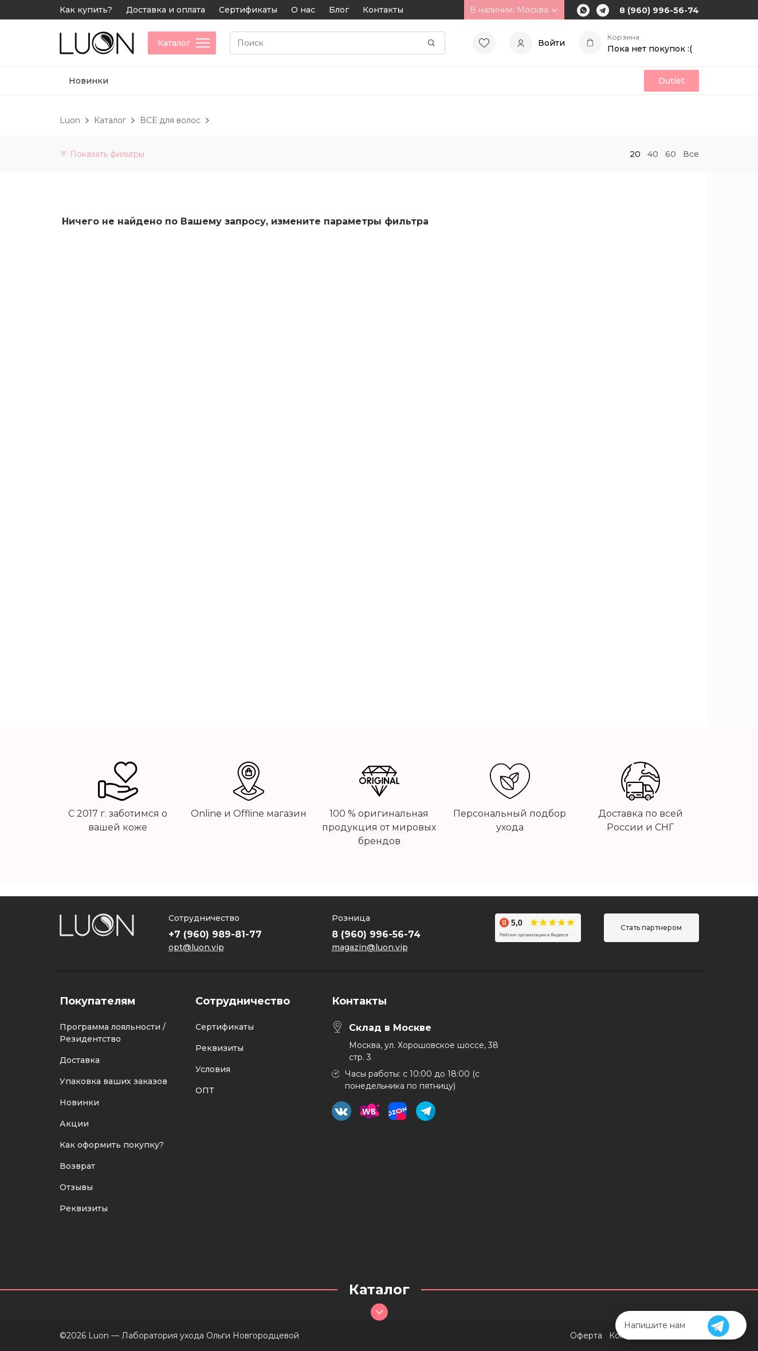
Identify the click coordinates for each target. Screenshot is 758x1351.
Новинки (88, 81)
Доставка (80, 1060)
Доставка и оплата (165, 10)
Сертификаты (248, 10)
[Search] (337, 42)
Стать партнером (651, 927)
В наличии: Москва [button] (514, 10)
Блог (339, 10)
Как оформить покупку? (112, 1145)
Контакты (383, 10)
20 (635, 154)
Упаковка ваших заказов (113, 1081)
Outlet (671, 81)
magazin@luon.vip (370, 947)
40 (652, 154)
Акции (74, 1123)
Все (691, 154)
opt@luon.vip (196, 947)
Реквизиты (84, 1208)
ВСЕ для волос (170, 120)
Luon (70, 120)
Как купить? (86, 10)
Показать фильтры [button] (102, 154)
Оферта (586, 1335)
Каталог (110, 120)
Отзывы (76, 1187)
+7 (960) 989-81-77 (215, 934)
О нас (303, 10)
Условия (212, 1069)
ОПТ (204, 1090)
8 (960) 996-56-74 (659, 10)
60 (670, 154)
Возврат (77, 1166)
